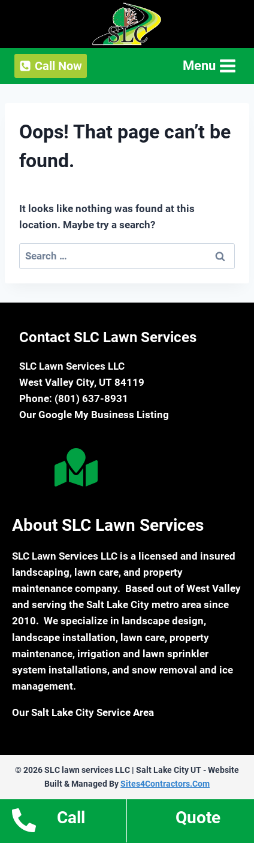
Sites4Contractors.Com (165, 783)
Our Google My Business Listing (94, 415)
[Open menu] (208, 65)
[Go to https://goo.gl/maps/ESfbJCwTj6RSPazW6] (74, 467)
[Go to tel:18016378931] (63, 820)
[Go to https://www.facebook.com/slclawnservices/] (29, 469)
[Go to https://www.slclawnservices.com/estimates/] (190, 821)
